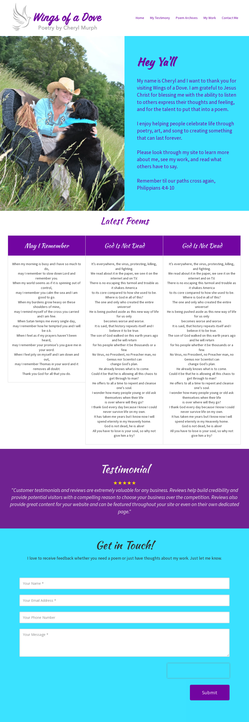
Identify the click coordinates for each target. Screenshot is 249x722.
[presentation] (198, 670)
